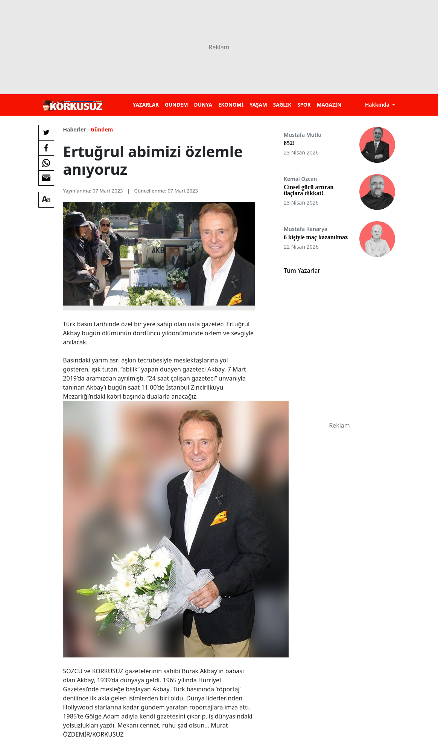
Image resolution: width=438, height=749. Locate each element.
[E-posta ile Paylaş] (46, 177)
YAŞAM (258, 104)
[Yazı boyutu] (46, 199)
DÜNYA (203, 104)
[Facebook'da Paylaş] (46, 147)
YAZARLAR (146, 104)
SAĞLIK (282, 104)
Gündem (102, 129)
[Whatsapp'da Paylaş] (46, 162)
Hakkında (378, 104)
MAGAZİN (329, 104)
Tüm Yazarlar (302, 270)
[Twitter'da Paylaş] (46, 132)
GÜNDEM (176, 104)
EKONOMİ (230, 104)
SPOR (304, 104)
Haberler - (76, 129)
